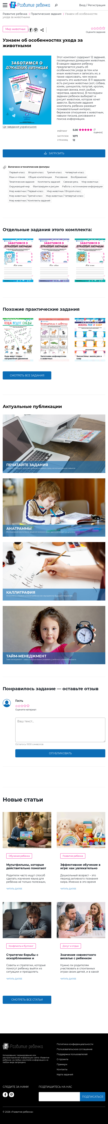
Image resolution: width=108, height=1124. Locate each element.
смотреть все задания (27, 375)
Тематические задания (21, 181)
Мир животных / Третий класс (26, 196)
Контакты (62, 1069)
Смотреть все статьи (27, 999)
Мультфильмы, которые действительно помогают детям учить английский (26, 868)
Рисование (61, 177)
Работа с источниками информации (82, 186)
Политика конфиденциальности (75, 1044)
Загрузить (54, 153)
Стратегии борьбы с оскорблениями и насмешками (22, 958)
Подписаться (92, 1096)
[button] (5, 260)
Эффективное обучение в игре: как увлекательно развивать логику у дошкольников (80, 870)
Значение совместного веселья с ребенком (78, 956)
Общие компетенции (40, 177)
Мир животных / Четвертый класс (65, 196)
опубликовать (60, 753)
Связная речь (70, 181)
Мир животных (15, 29)
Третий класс (54, 172)
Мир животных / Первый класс (26, 191)
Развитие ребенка (73, 856)
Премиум (62, 1064)
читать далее (14, 888)
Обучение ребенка (19, 856)
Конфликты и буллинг (21, 946)
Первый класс (17, 172)
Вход (82, 5)
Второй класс (36, 172)
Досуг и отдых (71, 946)
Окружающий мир (19, 186)
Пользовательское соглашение (74, 1049)
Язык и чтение (17, 177)
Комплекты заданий (49, 181)
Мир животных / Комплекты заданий (29, 200)
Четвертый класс (74, 172)
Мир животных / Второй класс (64, 191)
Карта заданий (65, 1074)
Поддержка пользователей (72, 1054)
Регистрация (96, 5)
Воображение (79, 177)
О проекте (62, 1059)
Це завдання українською (20, 126)
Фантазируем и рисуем (46, 186)
